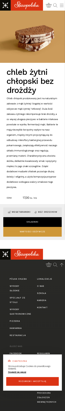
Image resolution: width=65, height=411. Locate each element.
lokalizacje (44, 279)
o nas (40, 286)
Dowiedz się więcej (17, 372)
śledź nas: (16, 346)
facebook (16, 353)
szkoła (41, 293)
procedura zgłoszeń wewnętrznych (46, 397)
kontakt (42, 307)
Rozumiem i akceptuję (32, 381)
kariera (41, 300)
